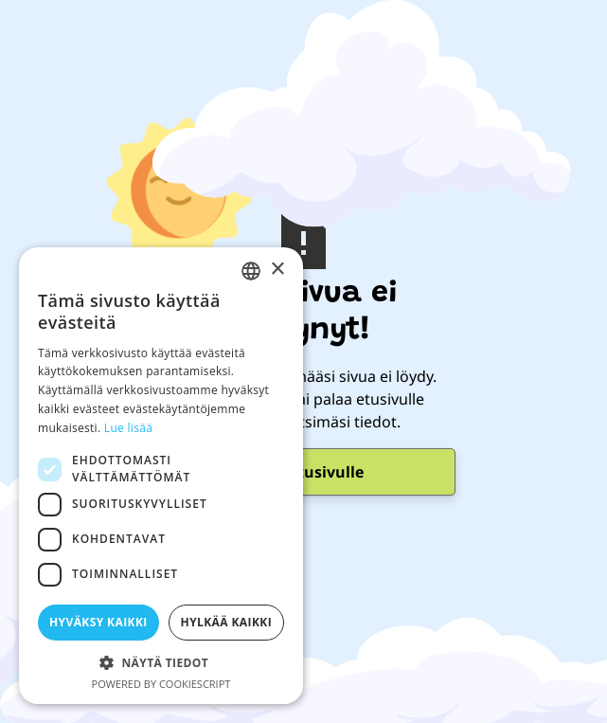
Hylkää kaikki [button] (226, 622)
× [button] (277, 269)
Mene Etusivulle (303, 471)
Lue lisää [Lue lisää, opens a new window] (128, 428)
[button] (161, 662)
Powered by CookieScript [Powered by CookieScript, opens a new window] (161, 684)
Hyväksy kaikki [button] (98, 622)
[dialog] (161, 475)
